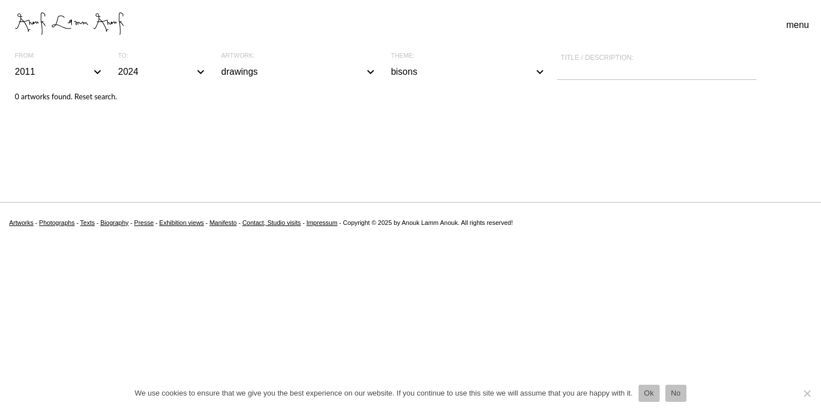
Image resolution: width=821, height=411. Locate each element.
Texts (87, 222)
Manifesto (223, 222)
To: (123, 55)
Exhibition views (181, 222)
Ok (649, 393)
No (676, 393)
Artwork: (238, 55)
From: (25, 55)
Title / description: (596, 57)
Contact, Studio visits (271, 222)
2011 (59, 72)
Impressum (321, 222)
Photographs (57, 222)
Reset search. (95, 96)
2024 (163, 72)
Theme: (403, 55)
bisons (469, 72)
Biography (114, 222)
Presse (143, 222)
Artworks (21, 222)
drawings (299, 72)
